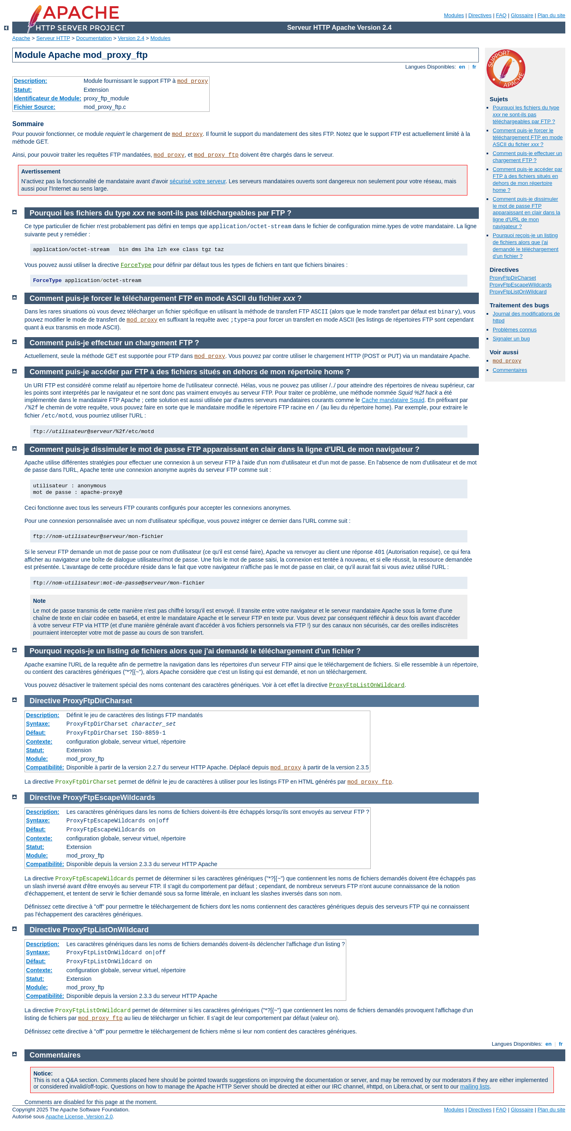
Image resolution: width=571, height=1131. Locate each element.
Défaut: (36, 732)
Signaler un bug (511, 339)
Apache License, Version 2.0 (79, 1116)
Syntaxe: (38, 723)
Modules (454, 15)
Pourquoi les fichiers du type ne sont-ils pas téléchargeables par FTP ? (526, 114)
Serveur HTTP (53, 38)
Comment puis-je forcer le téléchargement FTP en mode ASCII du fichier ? (528, 137)
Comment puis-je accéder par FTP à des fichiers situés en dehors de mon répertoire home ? (527, 179)
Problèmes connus (515, 330)
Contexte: (39, 741)
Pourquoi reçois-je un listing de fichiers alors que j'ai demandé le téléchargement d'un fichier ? (525, 245)
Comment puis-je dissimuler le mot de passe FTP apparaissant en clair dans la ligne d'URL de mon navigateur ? (526, 213)
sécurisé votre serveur (198, 181)
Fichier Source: (34, 107)
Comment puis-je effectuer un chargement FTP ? (527, 156)
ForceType (136, 265)
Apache (21, 38)
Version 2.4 (131, 38)
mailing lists (474, 1086)
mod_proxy (192, 81)
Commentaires (510, 370)
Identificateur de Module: (48, 98)
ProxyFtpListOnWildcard (518, 292)
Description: (30, 81)
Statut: (23, 90)
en (462, 67)
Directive (45, 701)
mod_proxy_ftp (216, 155)
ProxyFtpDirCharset (512, 278)
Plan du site (551, 15)
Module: (37, 758)
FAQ (501, 15)
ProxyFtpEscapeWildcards (520, 285)
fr (474, 67)
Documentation (94, 38)
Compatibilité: (45, 767)
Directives (479, 15)
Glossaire (522, 15)
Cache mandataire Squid (393, 400)
